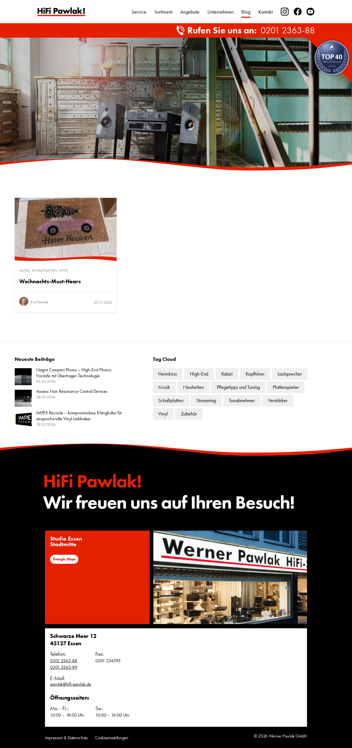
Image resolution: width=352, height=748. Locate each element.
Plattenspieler (286, 387)
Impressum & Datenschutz (66, 738)
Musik (24, 270)
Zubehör (189, 413)
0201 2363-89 (63, 667)
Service (139, 11)
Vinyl (63, 270)
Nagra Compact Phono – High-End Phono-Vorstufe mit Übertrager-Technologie (74, 373)
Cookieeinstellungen (111, 738)
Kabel (227, 373)
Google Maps (64, 558)
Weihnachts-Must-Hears (50, 281)
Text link (61, 11)
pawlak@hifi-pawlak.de (70, 684)
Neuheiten (193, 387)
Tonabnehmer (242, 400)
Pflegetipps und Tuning (238, 387)
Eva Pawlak (39, 302)
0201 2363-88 (288, 30)
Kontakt (265, 11)
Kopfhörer (255, 373)
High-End (199, 373)
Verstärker (277, 400)
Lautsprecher (290, 373)
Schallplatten (44, 270)
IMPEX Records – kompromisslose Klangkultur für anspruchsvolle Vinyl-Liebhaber (79, 416)
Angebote (189, 11)
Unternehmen (220, 11)
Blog (245, 11)
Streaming (206, 400)
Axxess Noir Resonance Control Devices (72, 391)
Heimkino (167, 373)
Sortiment (163, 11)
